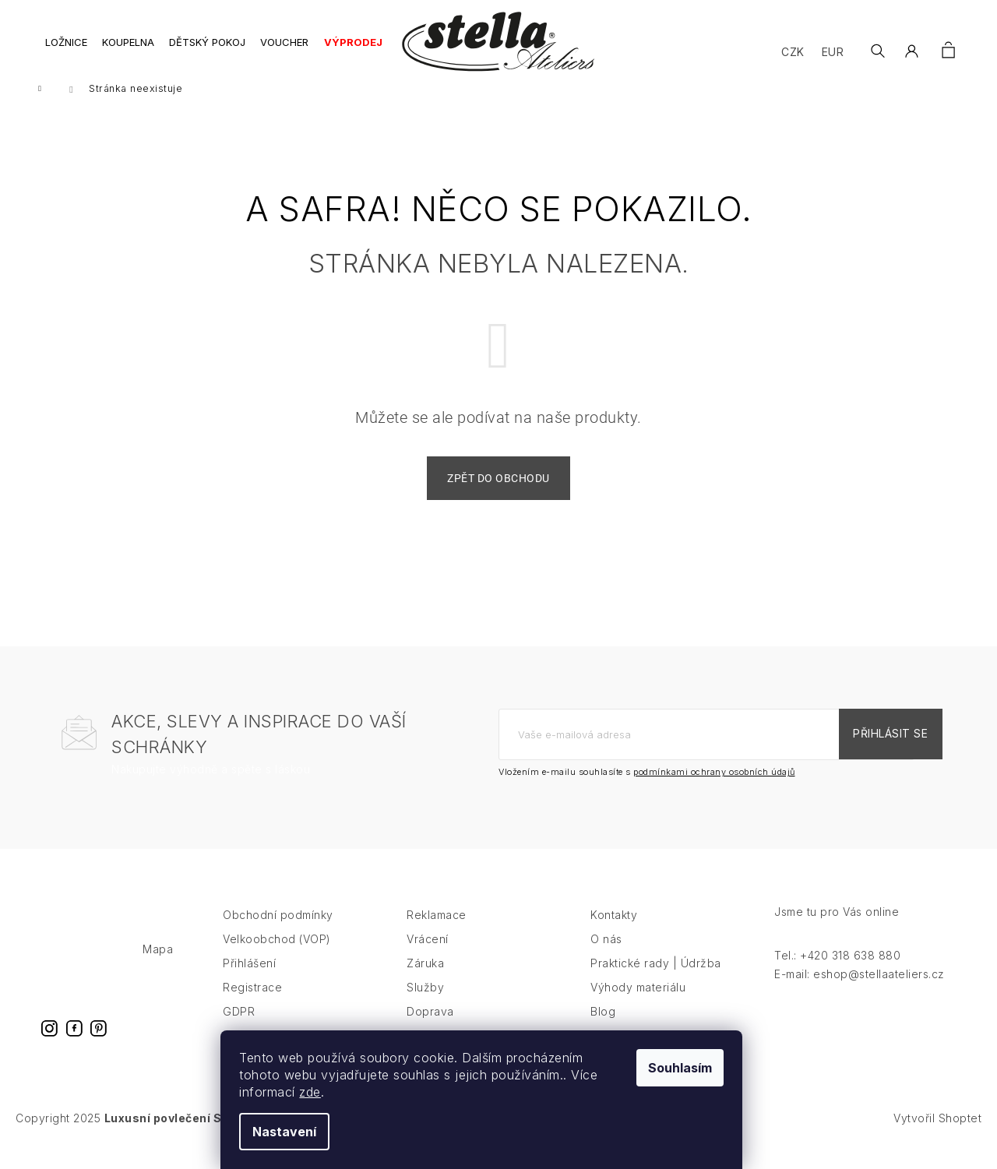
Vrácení (428, 952)
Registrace (252, 1001)
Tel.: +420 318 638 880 (837, 969)
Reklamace (437, 928)
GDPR (239, 1025)
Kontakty (613, 928)
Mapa (158, 963)
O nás (606, 952)
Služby (425, 1001)
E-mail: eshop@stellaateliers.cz (859, 988)
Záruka (425, 977)
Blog (602, 1025)
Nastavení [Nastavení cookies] (301, 1131)
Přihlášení (249, 977)
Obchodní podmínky (278, 928)
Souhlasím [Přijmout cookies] (697, 1068)
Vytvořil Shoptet (937, 1132)
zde (327, 1092)
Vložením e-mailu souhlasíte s (646, 785)
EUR (832, 51)
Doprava (430, 1025)
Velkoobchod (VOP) (277, 952)
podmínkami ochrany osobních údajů (714, 785)
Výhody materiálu (637, 1001)
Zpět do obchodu (498, 492)
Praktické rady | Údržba (655, 977)
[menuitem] (66, 51)
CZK (792, 51)
